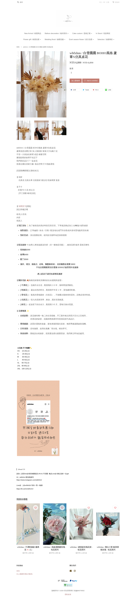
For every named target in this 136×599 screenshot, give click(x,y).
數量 (71, 68)
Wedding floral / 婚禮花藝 (55, 39)
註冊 (107, 2)
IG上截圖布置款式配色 (24, 574)
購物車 (117, 2)
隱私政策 (68, 594)
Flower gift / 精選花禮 (32, 39)
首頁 (17, 47)
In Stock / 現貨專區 (103, 33)
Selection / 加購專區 (105, 39)
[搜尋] (22, 2)
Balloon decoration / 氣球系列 (57, 33)
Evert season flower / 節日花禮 (81, 39)
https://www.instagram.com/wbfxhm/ (29, 480)
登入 (100, 2)
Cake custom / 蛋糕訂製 (82, 33)
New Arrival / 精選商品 (32, 33)
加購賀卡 (22, 206)
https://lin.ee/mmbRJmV (24, 489)
